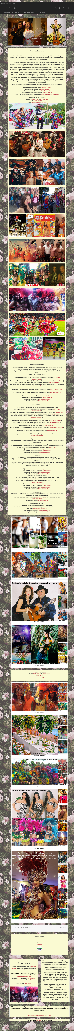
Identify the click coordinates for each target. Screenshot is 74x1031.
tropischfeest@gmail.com (39, 102)
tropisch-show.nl (46, 87)
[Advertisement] (38, 1027)
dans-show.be (59, 381)
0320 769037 (38, 101)
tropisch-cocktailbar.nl (37, 482)
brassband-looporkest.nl (40, 508)
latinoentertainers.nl (56, 389)
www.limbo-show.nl (36, 417)
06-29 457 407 (34, 99)
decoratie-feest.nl (50, 425)
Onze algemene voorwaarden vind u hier (39, 1015)
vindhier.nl (39, 944)
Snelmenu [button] (43, 12)
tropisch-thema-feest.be (56, 427)
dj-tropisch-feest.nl (55, 392)
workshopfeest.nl (54, 382)
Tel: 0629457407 (30, 8)
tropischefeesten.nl (44, 91)
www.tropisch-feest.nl (37, 435)
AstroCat (38, 1020)
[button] (23, 928)
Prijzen (64, 8)
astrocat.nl (28, 983)
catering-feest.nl (47, 92)
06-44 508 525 (44, 99)
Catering (54, 8)
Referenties (7, 12)
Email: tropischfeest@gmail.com (12, 8)
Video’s (17, 12)
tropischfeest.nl (44, 89)
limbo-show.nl (37, 386)
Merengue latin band (8, 4)
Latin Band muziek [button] (29, 12)
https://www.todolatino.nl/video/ (50, 94)
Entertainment (43, 8)
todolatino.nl (23, 970)
